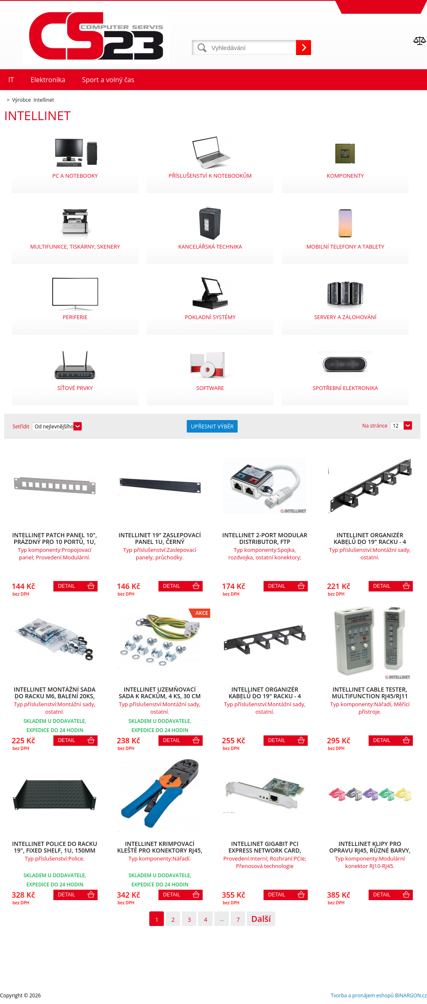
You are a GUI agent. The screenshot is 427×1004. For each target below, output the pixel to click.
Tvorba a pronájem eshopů (362, 995)
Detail (66, 586)
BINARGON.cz (411, 995)
